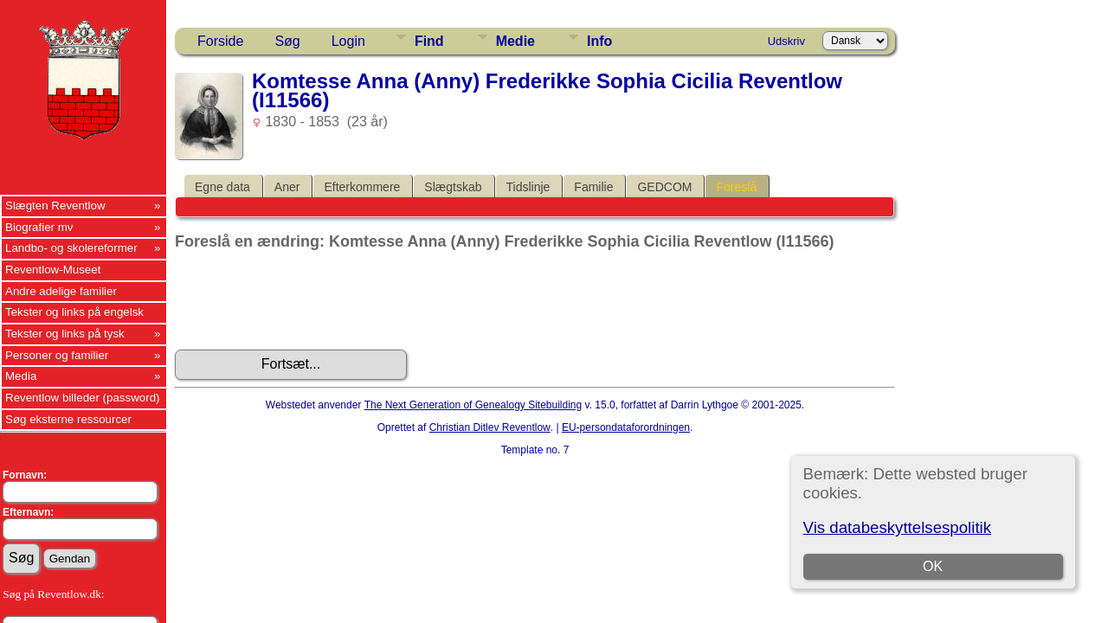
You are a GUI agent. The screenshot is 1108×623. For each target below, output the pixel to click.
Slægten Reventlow (55, 205)
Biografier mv (39, 227)
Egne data (222, 187)
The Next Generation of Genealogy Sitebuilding (473, 405)
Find (429, 41)
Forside (220, 41)
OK (933, 566)
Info (599, 41)
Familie (593, 187)
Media (20, 375)
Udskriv (786, 41)
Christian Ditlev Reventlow (490, 427)
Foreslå (736, 187)
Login (348, 41)
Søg (287, 41)
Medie (515, 41)
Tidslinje (528, 187)
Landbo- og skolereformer (71, 247)
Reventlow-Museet (52, 269)
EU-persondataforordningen (626, 427)
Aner (287, 187)
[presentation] (306, 300)
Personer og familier (56, 355)
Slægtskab (452, 187)
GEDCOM (664, 187)
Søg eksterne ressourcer (68, 419)
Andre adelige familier (61, 291)
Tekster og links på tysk (65, 333)
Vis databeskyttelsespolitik (897, 527)
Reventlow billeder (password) (82, 397)
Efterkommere (362, 187)
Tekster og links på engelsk (74, 311)
